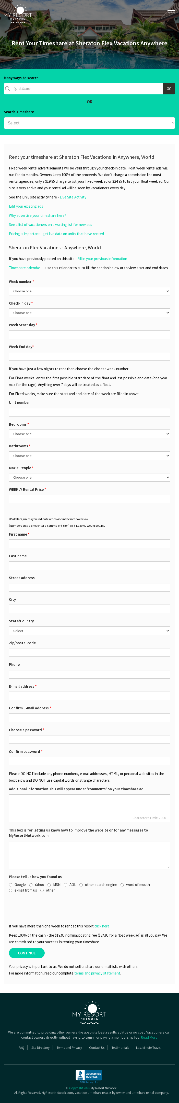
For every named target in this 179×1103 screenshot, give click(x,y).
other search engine (98, 884)
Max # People (21, 467)
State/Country (21, 621)
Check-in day (21, 303)
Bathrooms (20, 445)
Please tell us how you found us (35, 876)
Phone (14, 664)
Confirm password (26, 751)
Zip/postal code (22, 642)
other (47, 890)
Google (17, 884)
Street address (22, 577)
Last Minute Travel (148, 1047)
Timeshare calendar (24, 267)
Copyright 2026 (79, 1088)
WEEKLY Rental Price (27, 489)
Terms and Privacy (69, 1047)
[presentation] (37, 908)
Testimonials (120, 1047)
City (12, 599)
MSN (54, 884)
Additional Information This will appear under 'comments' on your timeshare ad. (77, 788)
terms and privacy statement (97, 973)
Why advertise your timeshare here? (37, 215)
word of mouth (135, 884)
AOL (70, 884)
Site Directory (40, 1047)
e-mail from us (23, 890)
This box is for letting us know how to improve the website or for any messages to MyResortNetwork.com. (78, 833)
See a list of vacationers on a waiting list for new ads (50, 224)
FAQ (21, 1047)
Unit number (19, 402)
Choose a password (26, 729)
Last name (18, 555)
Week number (21, 281)
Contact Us (96, 1047)
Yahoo (36, 884)
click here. (102, 926)
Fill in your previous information (102, 258)
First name (19, 534)
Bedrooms (19, 424)
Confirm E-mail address (30, 708)
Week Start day (23, 324)
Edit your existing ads (26, 206)
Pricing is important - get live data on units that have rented (56, 233)
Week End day (21, 346)
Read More (149, 1037)
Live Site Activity (73, 197)
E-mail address (23, 686)
